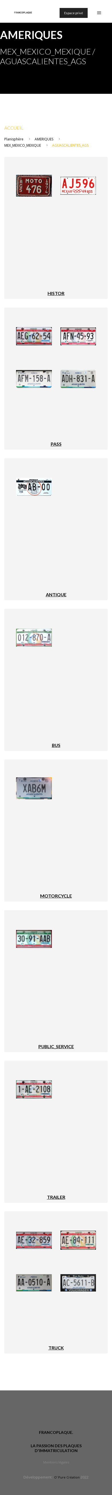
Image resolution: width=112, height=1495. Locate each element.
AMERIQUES (44, 139)
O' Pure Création (67, 1477)
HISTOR (56, 293)
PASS (56, 444)
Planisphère (13, 139)
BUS (56, 745)
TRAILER (56, 1197)
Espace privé (73, 13)
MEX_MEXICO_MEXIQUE (22, 145)
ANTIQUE (56, 594)
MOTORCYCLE (56, 895)
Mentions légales (56, 1462)
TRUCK (56, 1347)
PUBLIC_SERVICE (56, 1046)
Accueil (13, 127)
